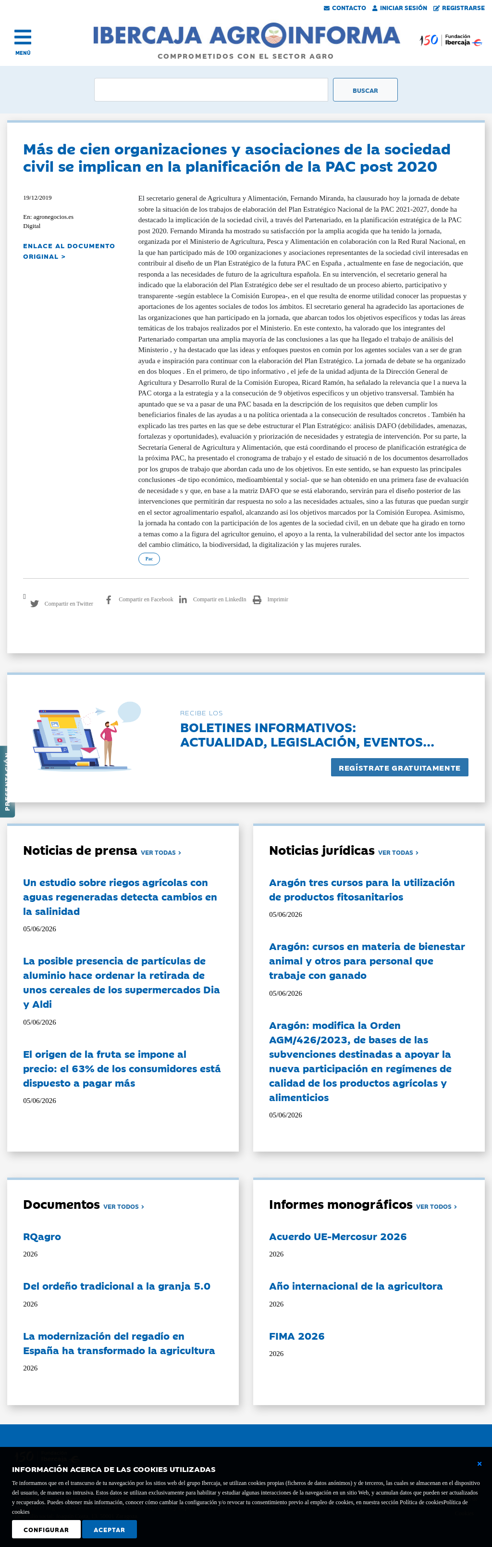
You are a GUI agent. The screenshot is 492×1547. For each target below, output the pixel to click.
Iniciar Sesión (399, 7)
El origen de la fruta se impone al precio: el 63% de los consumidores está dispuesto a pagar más (122, 1068)
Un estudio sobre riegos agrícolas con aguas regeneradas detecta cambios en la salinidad (120, 896)
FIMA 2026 (297, 1335)
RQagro (42, 1236)
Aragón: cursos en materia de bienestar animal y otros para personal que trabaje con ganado (367, 960)
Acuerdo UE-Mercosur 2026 (338, 1236)
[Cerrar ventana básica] (479, 1463)
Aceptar (109, 1529)
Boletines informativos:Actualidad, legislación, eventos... (307, 734)
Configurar (46, 1529)
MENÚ (23, 52)
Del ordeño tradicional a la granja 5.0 (116, 1285)
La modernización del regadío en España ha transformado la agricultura (119, 1342)
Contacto (345, 7)
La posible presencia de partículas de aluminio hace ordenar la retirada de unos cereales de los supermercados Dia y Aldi (121, 982)
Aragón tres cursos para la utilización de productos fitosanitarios (362, 889)
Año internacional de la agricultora (356, 1285)
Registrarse (459, 7)
